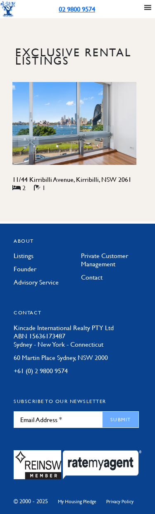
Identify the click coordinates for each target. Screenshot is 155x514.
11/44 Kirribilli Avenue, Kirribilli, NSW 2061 (71, 179)
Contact (92, 277)
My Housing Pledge (77, 501)
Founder (25, 269)
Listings (23, 255)
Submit (120, 419)
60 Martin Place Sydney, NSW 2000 (61, 357)
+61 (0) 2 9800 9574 (41, 371)
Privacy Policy (120, 501)
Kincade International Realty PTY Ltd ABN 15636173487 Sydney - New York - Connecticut (64, 335)
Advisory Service (36, 282)
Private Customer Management (104, 259)
